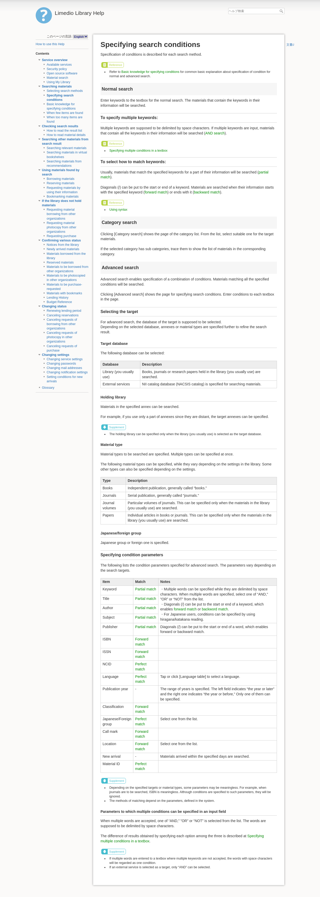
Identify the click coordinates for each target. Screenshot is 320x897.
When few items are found (65, 113)
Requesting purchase (61, 236)
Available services (59, 64)
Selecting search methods (65, 91)
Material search (57, 78)
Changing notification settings (67, 372)
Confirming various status (61, 240)
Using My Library (58, 82)
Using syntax (118, 209)
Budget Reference (59, 302)
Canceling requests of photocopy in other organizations (62, 337)
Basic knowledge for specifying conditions (150, 72)
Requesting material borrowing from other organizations (61, 214)
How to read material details (66, 135)
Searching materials (57, 86)
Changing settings (55, 355)
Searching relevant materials (66, 148)
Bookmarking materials (63, 196)
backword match (215, 609)
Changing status (54, 306)
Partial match (145, 589)
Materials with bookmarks (64, 293)
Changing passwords (61, 363)
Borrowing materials (60, 179)
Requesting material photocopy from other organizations (61, 227)
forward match (156, 192)
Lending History (57, 297)
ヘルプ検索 (281, 11)
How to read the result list (64, 130)
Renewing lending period (64, 311)
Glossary (48, 387)
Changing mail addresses (64, 368)
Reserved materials (60, 262)
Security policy (57, 69)
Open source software (62, 73)
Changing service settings (65, 359)
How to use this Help (50, 44)
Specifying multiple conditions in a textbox (138, 150)
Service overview (54, 60)
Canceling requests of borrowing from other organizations (62, 324)
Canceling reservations (63, 315)
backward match (207, 192)
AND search (215, 133)
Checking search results (60, 126)
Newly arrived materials (63, 249)
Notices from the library (63, 245)
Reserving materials (60, 183)
